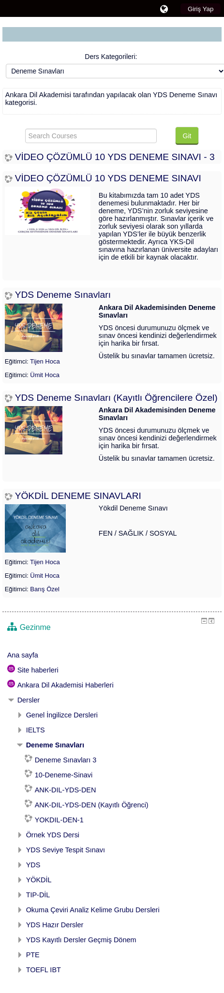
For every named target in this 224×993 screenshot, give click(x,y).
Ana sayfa (22, 655)
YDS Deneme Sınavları (63, 294)
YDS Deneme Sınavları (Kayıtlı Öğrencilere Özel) (116, 397)
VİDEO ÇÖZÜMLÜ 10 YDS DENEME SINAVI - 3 (115, 156)
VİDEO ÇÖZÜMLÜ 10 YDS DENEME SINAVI (108, 178)
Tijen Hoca (45, 361)
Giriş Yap (200, 9)
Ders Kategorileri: (111, 56)
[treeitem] (112, 655)
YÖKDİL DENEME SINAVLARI (78, 495)
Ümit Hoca (45, 375)
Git (187, 136)
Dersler (28, 700)
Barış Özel (45, 589)
